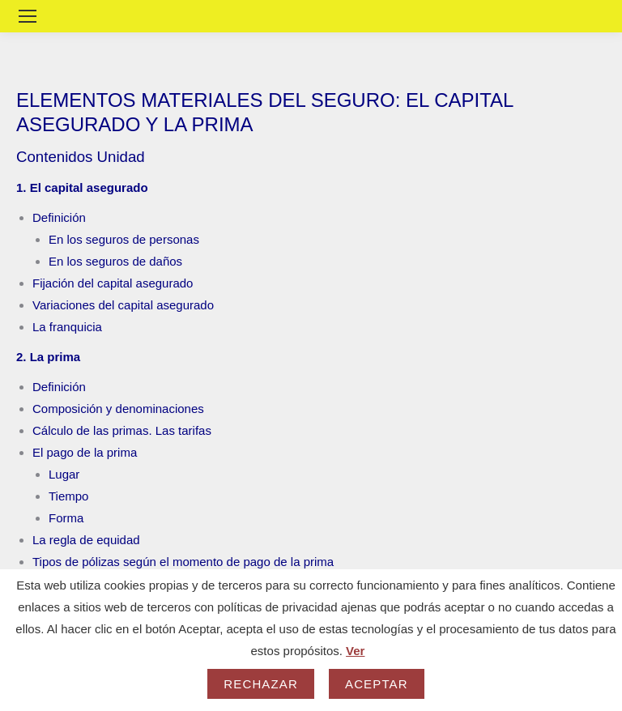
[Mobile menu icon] (27, 16)
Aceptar (376, 684)
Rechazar (261, 684)
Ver (355, 651)
